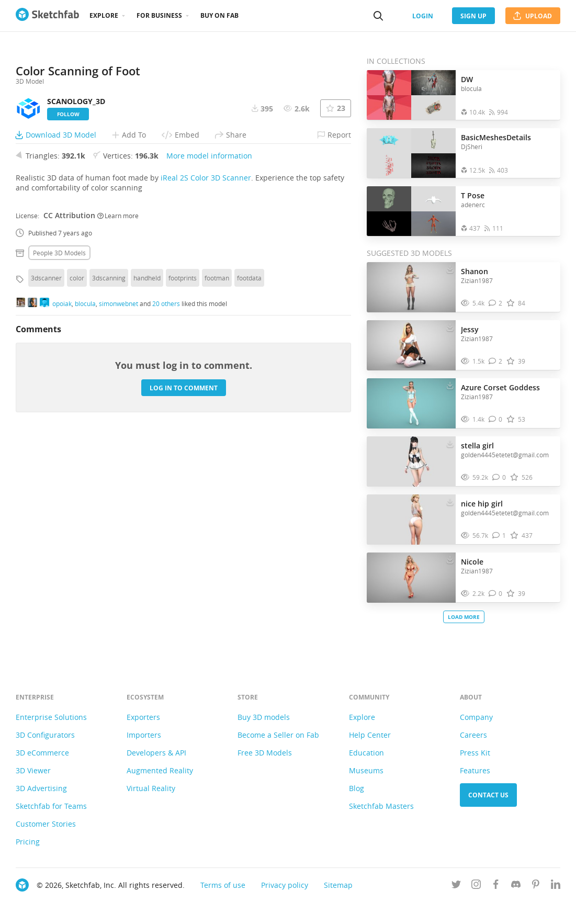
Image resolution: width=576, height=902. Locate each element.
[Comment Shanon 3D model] (496, 303)
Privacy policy (284, 885)
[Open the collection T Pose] (411, 211)
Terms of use (222, 885)
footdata (249, 465)
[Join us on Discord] (516, 886)
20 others (166, 491)
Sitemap (338, 885)
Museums (366, 770)
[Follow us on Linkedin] (555, 886)
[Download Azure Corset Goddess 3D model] (450, 385)
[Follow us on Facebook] (496, 886)
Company (476, 717)
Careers (473, 735)
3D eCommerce (42, 753)
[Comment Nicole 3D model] (496, 593)
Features (475, 770)
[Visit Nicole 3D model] (411, 578)
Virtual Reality (151, 788)
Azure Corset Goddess (500, 387)
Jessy (470, 329)
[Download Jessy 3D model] (450, 327)
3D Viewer (33, 770)
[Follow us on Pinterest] (535, 886)
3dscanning (109, 465)
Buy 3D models (264, 717)
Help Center (370, 735)
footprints (182, 465)
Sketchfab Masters (381, 806)
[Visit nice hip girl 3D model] (411, 519)
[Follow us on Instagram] (476, 886)
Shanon (474, 271)
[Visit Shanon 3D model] (411, 287)
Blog (356, 788)
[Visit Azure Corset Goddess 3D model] (411, 403)
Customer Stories (46, 824)
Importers (144, 735)
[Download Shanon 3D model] (450, 269)
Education (366, 753)
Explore (103, 15)
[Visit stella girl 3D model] (411, 461)
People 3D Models (59, 440)
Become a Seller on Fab (278, 735)
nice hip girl (482, 504)
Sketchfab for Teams (51, 806)
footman (217, 465)
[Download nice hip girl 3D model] (450, 501)
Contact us (488, 795)
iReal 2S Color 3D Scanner (206, 365)
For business (159, 15)
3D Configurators (45, 735)
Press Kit (475, 753)
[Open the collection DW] (411, 95)
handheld (147, 465)
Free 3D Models (265, 753)
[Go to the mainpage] (47, 16)
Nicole (472, 562)
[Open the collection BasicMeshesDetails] (411, 153)
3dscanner (46, 465)
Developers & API (156, 753)
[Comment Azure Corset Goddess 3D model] (496, 419)
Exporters (143, 717)
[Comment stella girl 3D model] (499, 477)
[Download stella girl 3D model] (450, 443)
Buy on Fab (219, 15)
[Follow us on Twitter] (456, 886)
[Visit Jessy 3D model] (411, 345)
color (77, 465)
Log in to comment (184, 575)
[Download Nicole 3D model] (450, 559)
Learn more (118, 403)
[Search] (378, 16)
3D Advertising (41, 788)
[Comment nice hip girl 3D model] (499, 535)
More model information (209, 343)
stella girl (477, 445)
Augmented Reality (160, 770)
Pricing (28, 842)
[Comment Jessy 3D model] (496, 361)
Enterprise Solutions (51, 717)
